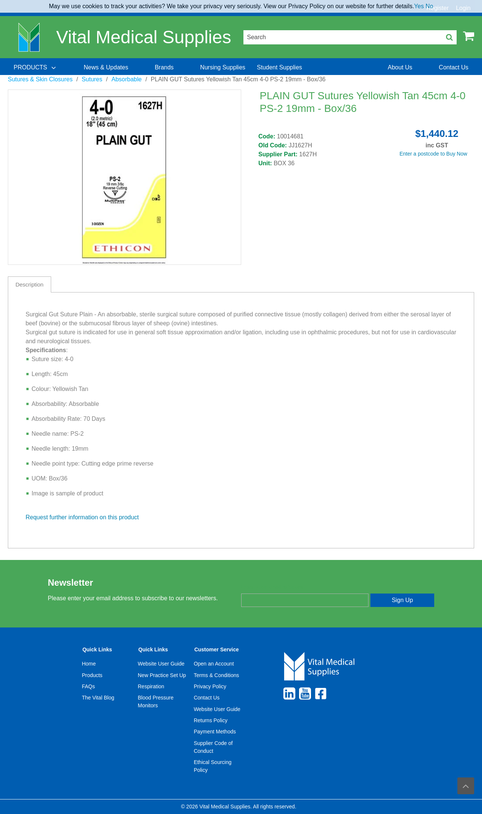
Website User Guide (161, 664)
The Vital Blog (98, 698)
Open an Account (214, 664)
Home (89, 664)
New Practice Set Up (162, 675)
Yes (419, 6)
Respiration (151, 686)
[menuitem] (35, 67)
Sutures (92, 79)
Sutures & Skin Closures (40, 79)
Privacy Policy (210, 686)
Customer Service (216, 649)
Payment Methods (215, 732)
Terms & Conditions (216, 675)
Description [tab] (29, 284)
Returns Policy (210, 720)
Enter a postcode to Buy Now (433, 154)
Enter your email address (272, 587)
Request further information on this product (82, 517)
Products (92, 675)
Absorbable (126, 79)
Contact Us (207, 698)
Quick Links (97, 649)
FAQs (88, 686)
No (429, 6)
